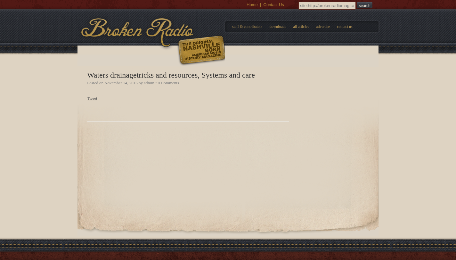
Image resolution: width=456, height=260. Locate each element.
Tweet (92, 98)
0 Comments (168, 82)
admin (149, 82)
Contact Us (274, 4)
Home (252, 4)
